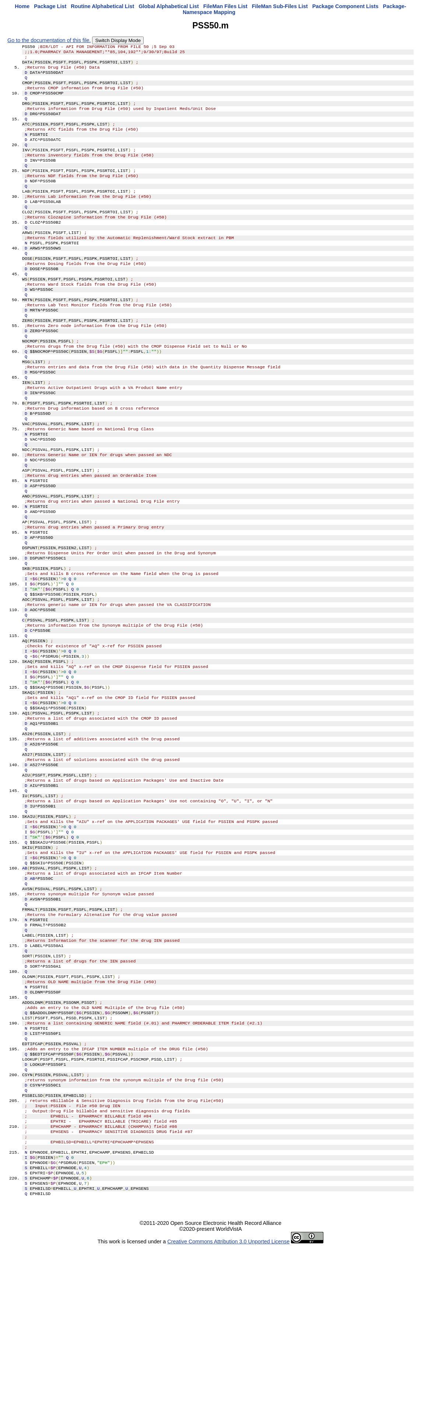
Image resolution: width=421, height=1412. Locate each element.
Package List (50, 6)
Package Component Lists (345, 6)
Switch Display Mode (118, 40)
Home (22, 6)
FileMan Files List (225, 6)
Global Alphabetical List (168, 6)
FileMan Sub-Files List (280, 6)
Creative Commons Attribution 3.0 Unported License (228, 1406)
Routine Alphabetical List (102, 6)
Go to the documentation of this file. (49, 40)
